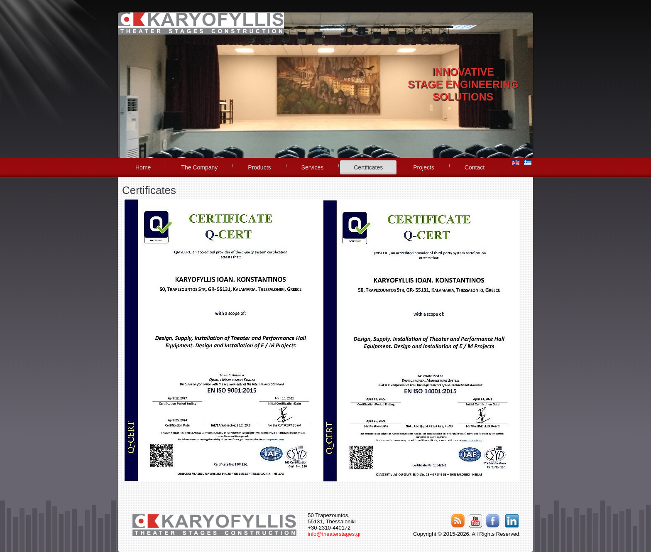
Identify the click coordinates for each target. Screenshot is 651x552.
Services (312, 167)
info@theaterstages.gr (334, 534)
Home (143, 167)
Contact (475, 167)
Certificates (368, 167)
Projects (423, 167)
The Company (199, 167)
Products (259, 167)
